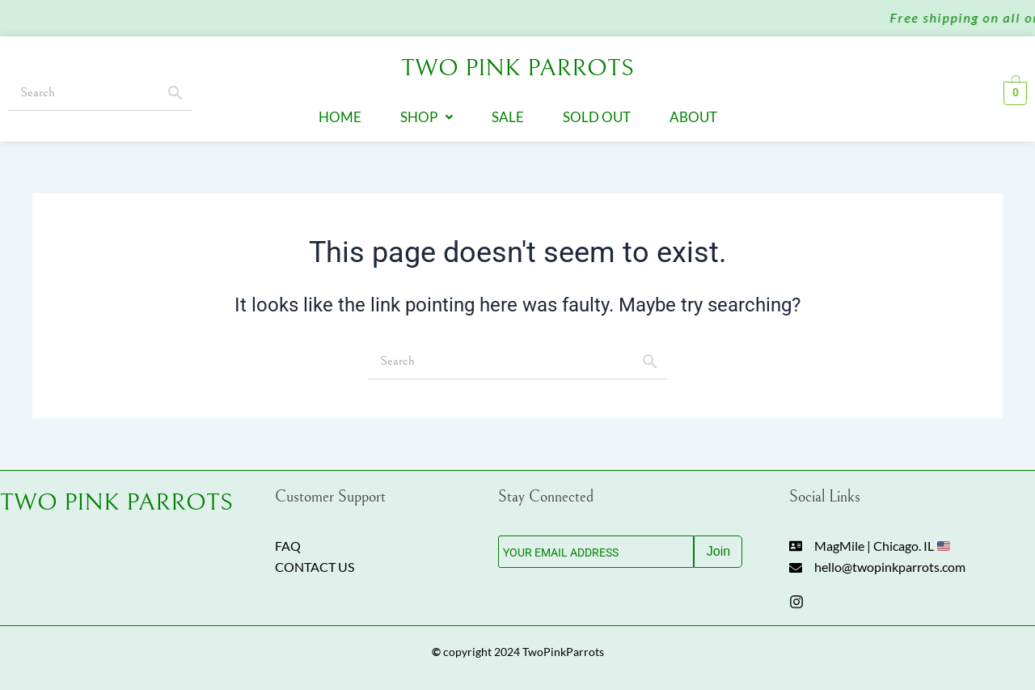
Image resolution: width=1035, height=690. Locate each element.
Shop (426, 114)
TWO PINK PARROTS (116, 496)
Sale (508, 114)
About (693, 114)
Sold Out (597, 114)
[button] (426, 114)
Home (340, 114)
